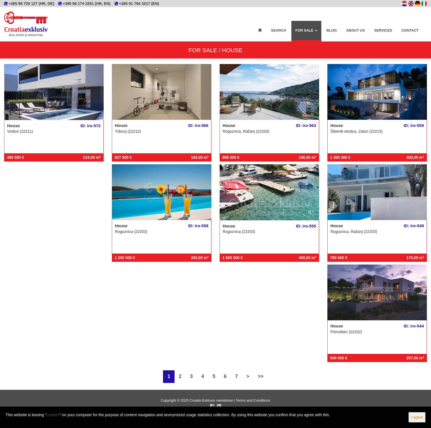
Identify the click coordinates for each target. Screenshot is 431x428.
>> (261, 376)
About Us (355, 30)
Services (383, 30)
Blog (332, 30)
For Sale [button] (306, 30)
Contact (410, 30)
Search (278, 30)
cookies (52, 415)
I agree (417, 417)
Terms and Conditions (253, 400)
